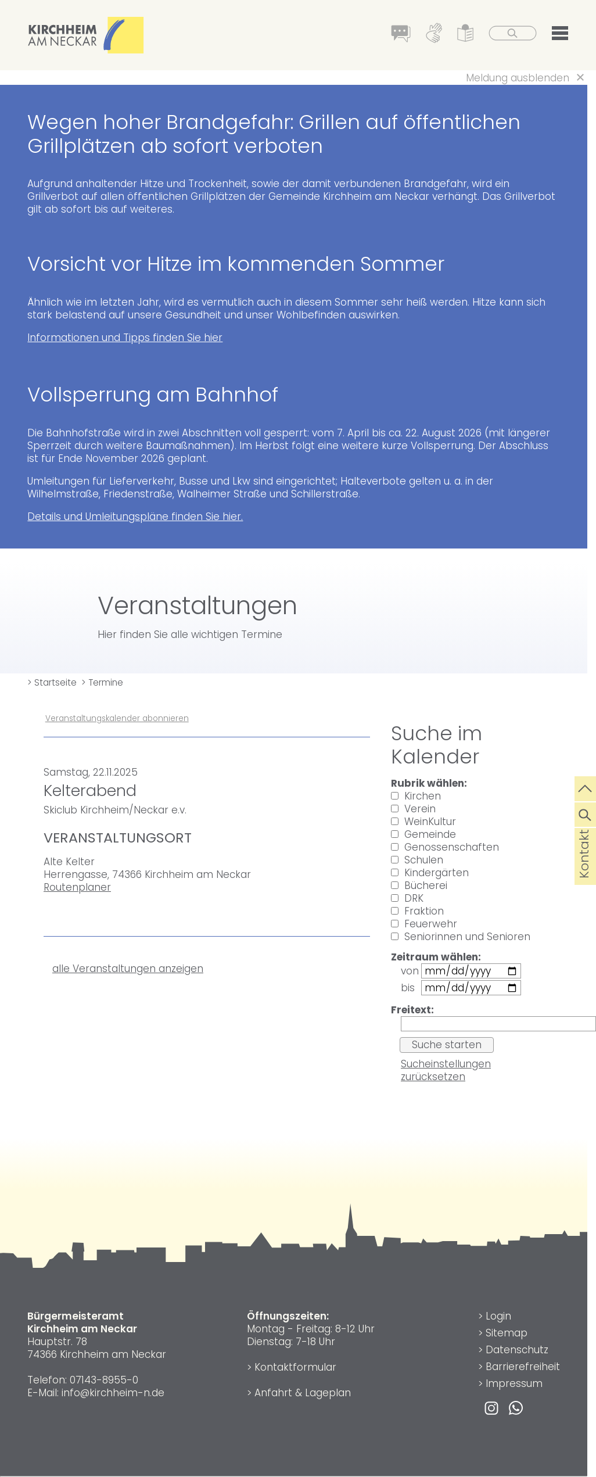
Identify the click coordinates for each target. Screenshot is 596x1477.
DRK (407, 898)
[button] (560, 35)
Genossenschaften (445, 847)
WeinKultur (423, 822)
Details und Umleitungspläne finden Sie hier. (135, 517)
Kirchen (416, 796)
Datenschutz (517, 1350)
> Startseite (52, 682)
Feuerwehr (424, 924)
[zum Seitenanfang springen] (585, 787)
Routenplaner (77, 887)
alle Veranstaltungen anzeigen (127, 969)
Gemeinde (423, 834)
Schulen (417, 860)
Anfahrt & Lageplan (302, 1393)
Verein (413, 809)
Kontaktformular (295, 1367)
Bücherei (419, 885)
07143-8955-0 (104, 1380)
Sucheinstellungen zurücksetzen (446, 1070)
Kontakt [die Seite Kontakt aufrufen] (584, 872)
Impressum (514, 1383)
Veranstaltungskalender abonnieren (117, 718)
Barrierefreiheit (523, 1367)
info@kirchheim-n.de (113, 1393)
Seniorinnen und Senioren (460, 937)
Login (498, 1316)
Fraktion (417, 911)
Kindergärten (430, 873)
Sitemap (506, 1333)
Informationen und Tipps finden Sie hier (124, 338)
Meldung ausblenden (517, 78)
